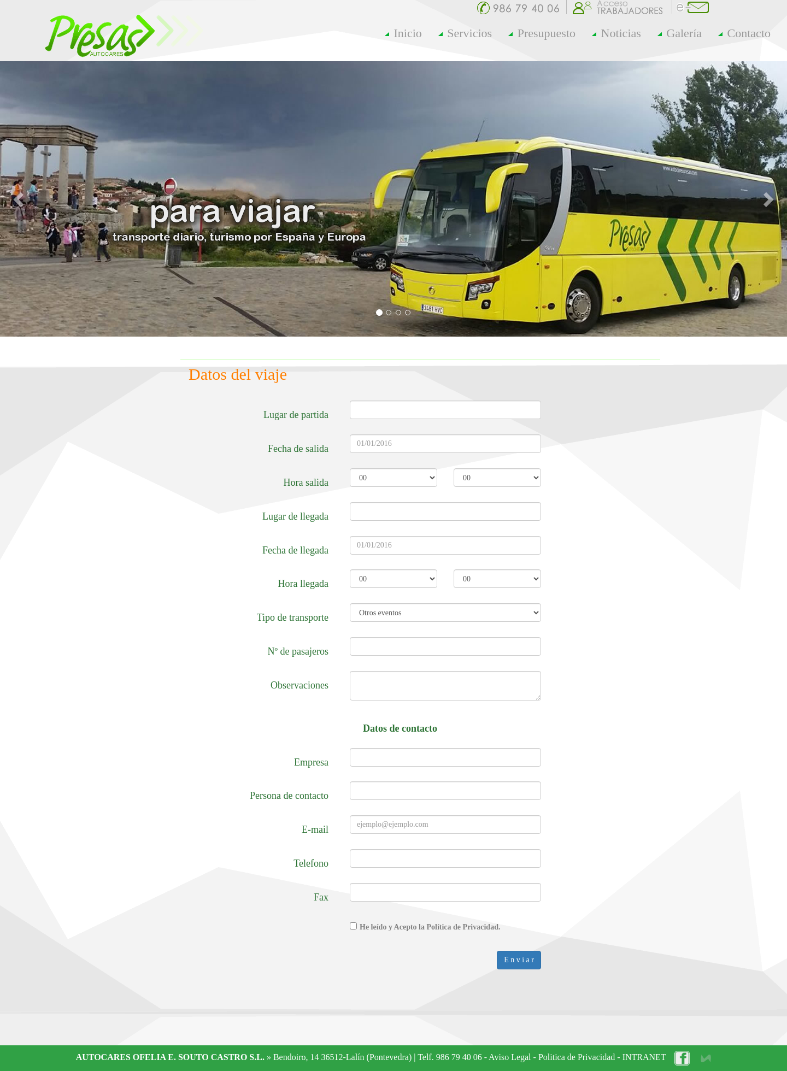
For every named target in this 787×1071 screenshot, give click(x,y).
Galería (679, 33)
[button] (19, 199)
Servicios (465, 33)
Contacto (744, 33)
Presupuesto (541, 33)
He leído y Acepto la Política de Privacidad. (430, 927)
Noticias (616, 33)
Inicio (403, 33)
